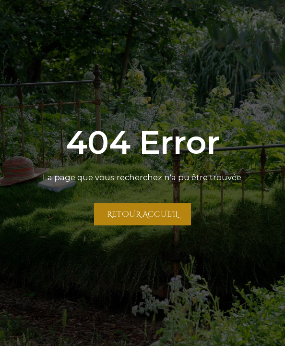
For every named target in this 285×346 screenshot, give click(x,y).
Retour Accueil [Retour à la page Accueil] (142, 214)
